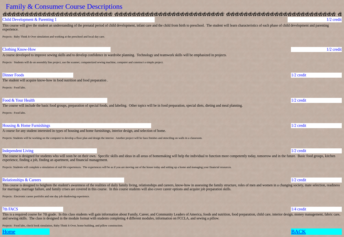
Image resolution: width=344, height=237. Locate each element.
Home (8, 231)
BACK (298, 231)
